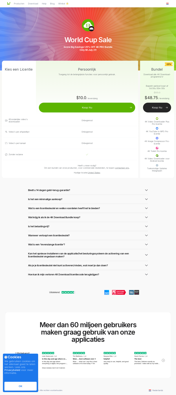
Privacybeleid (12, 370)
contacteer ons (122, 168)
